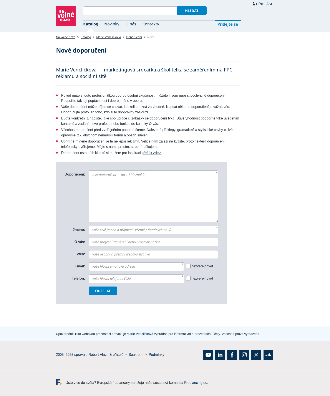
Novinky (111, 24)
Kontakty (151, 24)
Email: (80, 266)
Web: (81, 254)
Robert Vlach (98, 354)
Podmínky (156, 354)
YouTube (208, 355)
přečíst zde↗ (151, 153)
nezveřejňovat (202, 266)
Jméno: (79, 230)
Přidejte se (227, 24)
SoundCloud (268, 355)
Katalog (90, 24)
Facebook (232, 355)
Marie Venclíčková (108, 37)
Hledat (191, 10)
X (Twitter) (256, 355)
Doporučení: (75, 174)
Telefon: (78, 278)
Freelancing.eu (61, 382)
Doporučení (134, 37)
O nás (131, 24)
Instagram (244, 355)
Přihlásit (265, 4)
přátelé (118, 354)
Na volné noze (66, 37)
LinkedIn (220, 355)
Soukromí (136, 354)
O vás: (80, 242)
